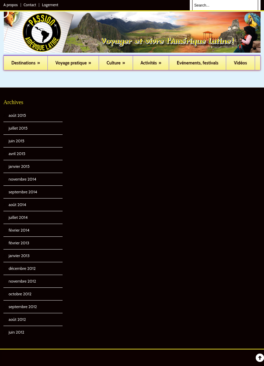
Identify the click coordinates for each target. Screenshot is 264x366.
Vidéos (240, 62)
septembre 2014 (23, 191)
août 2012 (17, 319)
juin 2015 (16, 140)
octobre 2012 (20, 293)
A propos (10, 5)
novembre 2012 (22, 281)
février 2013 (19, 242)
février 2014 (19, 230)
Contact (30, 5)
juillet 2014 (18, 217)
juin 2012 (16, 332)
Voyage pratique (73, 62)
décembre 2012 (22, 268)
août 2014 (17, 204)
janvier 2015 (19, 166)
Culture (116, 62)
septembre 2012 (23, 306)
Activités (151, 62)
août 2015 (17, 115)
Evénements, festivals (197, 62)
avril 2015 (17, 153)
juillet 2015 (18, 128)
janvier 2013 (19, 255)
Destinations (25, 62)
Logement (50, 5)
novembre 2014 (22, 179)
